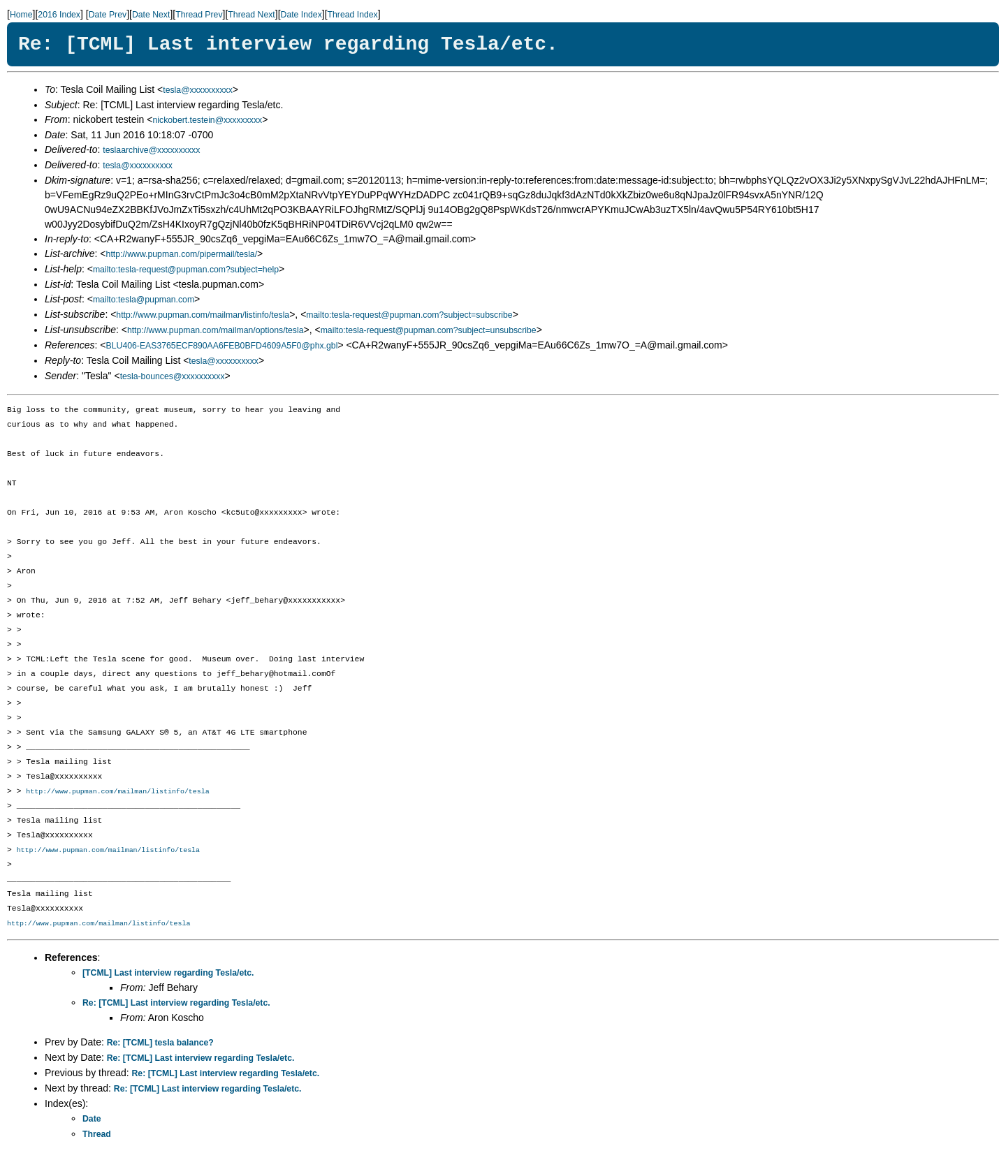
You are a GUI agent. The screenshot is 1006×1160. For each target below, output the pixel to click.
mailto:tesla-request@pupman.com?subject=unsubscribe (429, 330)
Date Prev (107, 15)
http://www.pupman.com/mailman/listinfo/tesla (202, 315)
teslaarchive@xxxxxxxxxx (151, 150)
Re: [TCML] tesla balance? (160, 1044)
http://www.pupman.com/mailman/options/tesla (215, 330)
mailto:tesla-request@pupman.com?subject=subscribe (409, 315)
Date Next (151, 15)
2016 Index (59, 15)
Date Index (301, 15)
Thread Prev (198, 15)
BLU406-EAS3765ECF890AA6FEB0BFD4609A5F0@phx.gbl (222, 346)
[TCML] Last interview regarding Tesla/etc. (168, 974)
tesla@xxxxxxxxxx (198, 90)
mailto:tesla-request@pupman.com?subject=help (186, 269)
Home (21, 15)
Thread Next (251, 15)
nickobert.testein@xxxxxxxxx (207, 120)
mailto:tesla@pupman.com (143, 299)
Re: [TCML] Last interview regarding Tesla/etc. (176, 1004)
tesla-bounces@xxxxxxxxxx (172, 376)
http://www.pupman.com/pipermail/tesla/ (182, 254)
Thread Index (353, 15)
